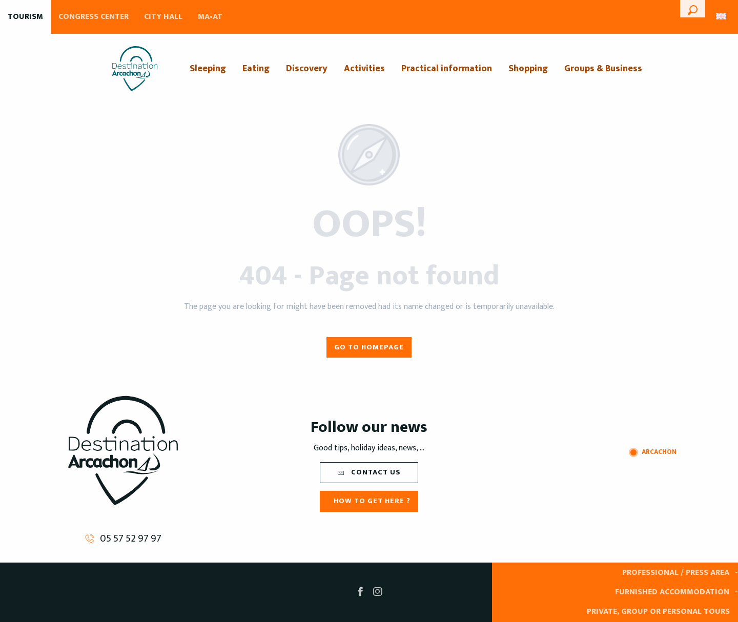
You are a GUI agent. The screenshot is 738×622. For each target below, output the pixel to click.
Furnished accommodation (672, 592)
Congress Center (93, 17)
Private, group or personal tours (658, 611)
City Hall (163, 17)
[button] (692, 8)
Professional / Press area (675, 572)
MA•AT (210, 17)
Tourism (25, 17)
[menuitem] (134, 68)
